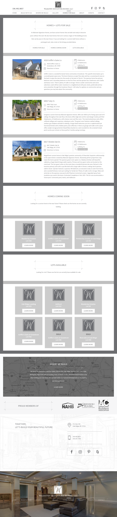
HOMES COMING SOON (58, 48)
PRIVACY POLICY (58, 509)
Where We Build (42, 13)
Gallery (55, 13)
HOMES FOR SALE (39, 48)
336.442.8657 (17, 9)
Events (91, 13)
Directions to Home (53, 68)
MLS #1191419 (82, 68)
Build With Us (26, 13)
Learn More (58, 387)
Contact (101, 13)
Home (14, 13)
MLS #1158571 (82, 149)
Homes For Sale (69, 13)
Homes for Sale (68, 500)
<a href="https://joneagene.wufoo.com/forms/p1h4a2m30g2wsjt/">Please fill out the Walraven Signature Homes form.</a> (36, 447)
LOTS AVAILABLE (78, 48)
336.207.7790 (77, 439)
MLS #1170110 (82, 108)
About (81, 13)
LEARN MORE (28, 245)
